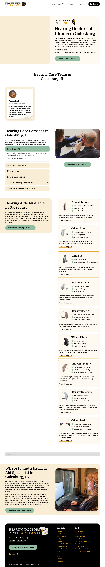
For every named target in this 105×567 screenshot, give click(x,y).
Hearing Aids (60, 539)
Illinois (58, 556)
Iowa (58, 553)
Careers (59, 551)
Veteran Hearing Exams (63, 549)
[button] (61, 4)
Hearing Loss (60, 541)
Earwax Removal (79, 544)
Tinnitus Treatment (80, 536)
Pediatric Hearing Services (82, 541)
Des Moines (60, 558)
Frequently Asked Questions (65, 544)
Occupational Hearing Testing (83, 549)
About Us (59, 531)
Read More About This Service (16, 158)
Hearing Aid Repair (80, 546)
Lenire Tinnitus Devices (81, 539)
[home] (15, 4)
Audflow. (37, 564)
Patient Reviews (61, 536)
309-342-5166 (62, 50)
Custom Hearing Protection (82, 551)
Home (53, 4)
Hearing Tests (79, 531)
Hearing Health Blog (62, 546)
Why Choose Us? (61, 534)
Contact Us (60, 561)
